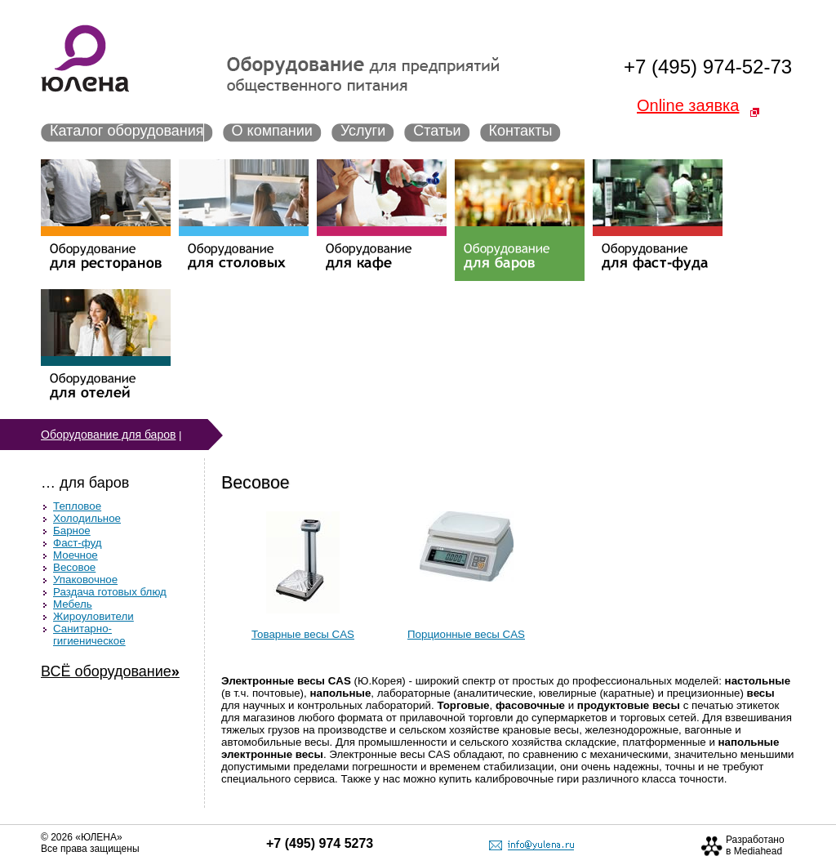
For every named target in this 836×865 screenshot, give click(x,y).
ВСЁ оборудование (110, 671)
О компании (272, 131)
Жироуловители (93, 616)
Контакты (521, 131)
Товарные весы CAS (302, 634)
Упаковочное (85, 579)
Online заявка (688, 105)
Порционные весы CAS (466, 634)
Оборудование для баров (108, 434)
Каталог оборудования (127, 131)
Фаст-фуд (77, 543)
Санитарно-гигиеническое (89, 634)
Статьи (436, 131)
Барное (72, 530)
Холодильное (87, 518)
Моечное (75, 555)
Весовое (74, 567)
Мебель (72, 604)
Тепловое (77, 506)
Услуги (362, 131)
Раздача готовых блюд (110, 592)
